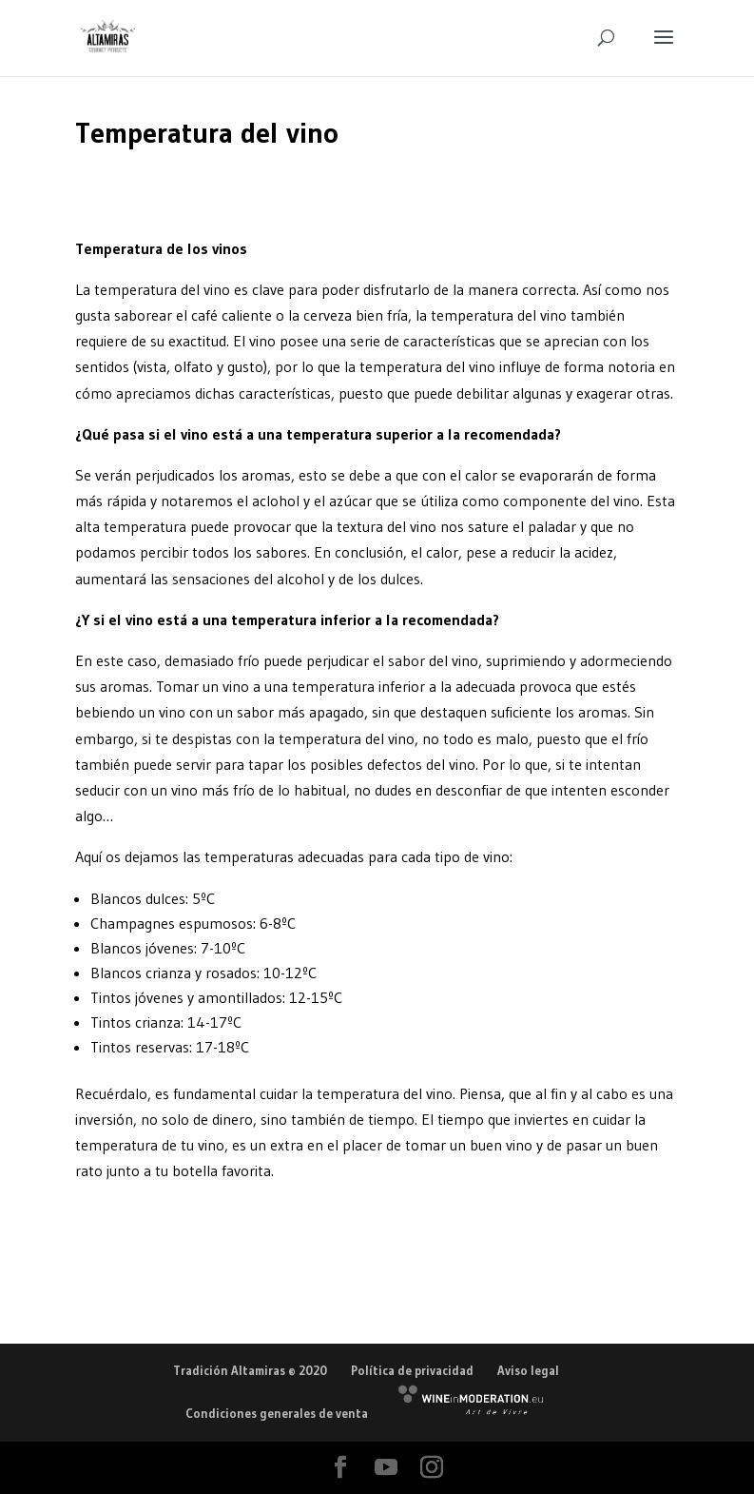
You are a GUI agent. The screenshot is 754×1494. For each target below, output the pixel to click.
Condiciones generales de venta (276, 1413)
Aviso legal (528, 1370)
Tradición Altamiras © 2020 (250, 1370)
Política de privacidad (412, 1370)
